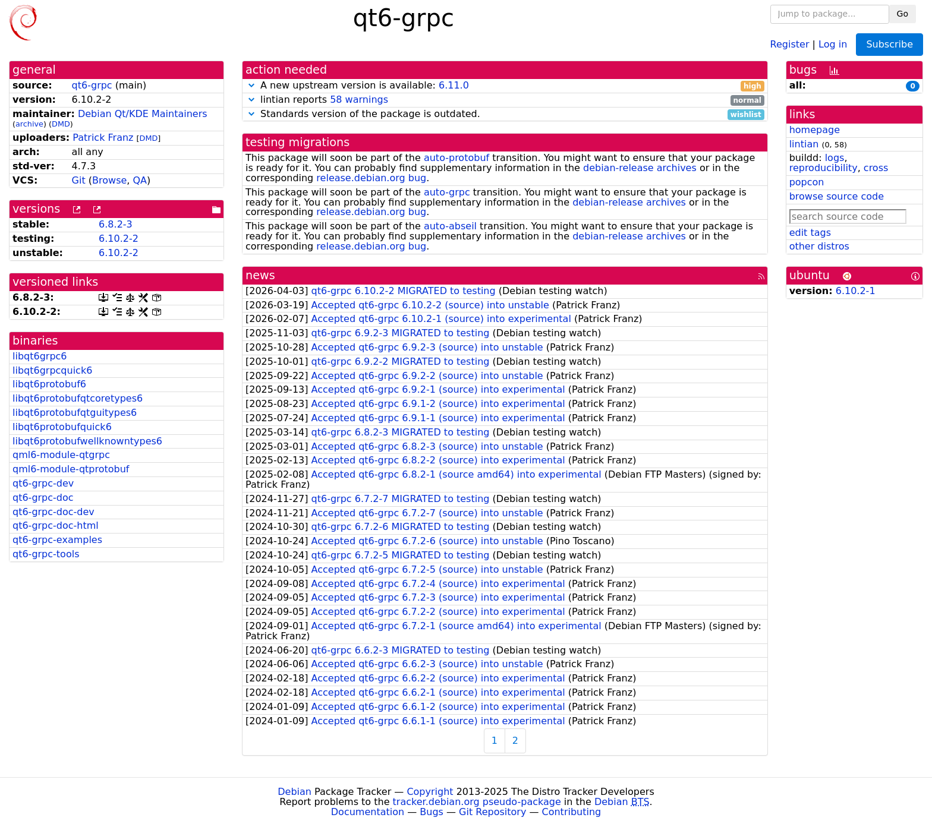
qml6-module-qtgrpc (61, 454)
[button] (251, 85)
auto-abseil (450, 226)
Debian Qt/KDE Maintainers (142, 113)
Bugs (431, 811)
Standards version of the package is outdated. (504, 114)
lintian (804, 144)
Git (79, 180)
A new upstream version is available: (504, 86)
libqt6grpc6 (39, 356)
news (260, 275)
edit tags (810, 232)
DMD (61, 123)
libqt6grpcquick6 (52, 370)
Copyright (430, 791)
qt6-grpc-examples (57, 539)
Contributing (572, 811)
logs (835, 157)
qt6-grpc (92, 85)
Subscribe (889, 44)
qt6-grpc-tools (45, 554)
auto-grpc (447, 192)
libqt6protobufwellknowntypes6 (87, 441)
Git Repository (492, 811)
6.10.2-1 (856, 290)
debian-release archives (640, 167)
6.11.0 (454, 85)
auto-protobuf (456, 157)
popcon (806, 182)
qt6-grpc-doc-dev (53, 511)
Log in (832, 43)
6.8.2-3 (116, 224)
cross (876, 167)
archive (29, 123)
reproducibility (823, 167)
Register (790, 43)
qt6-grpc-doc (43, 497)
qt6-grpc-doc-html (55, 525)
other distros (819, 246)
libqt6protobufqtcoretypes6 (77, 398)
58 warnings (359, 99)
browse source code (836, 196)
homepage (814, 129)
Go (902, 13)
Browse (109, 180)
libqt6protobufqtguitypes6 (74, 412)
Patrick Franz (103, 137)
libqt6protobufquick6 (62, 427)
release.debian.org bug (371, 178)
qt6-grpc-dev (43, 483)
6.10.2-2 (118, 238)
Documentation (367, 811)
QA (140, 180)
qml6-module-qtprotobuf (70, 469)
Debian (294, 791)
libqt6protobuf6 (49, 384)
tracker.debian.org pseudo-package (477, 801)
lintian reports (504, 100)
